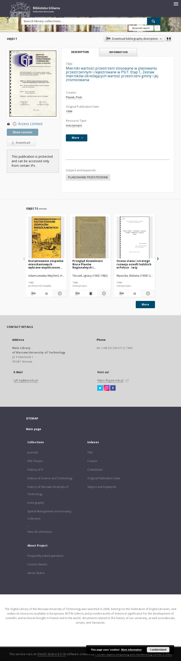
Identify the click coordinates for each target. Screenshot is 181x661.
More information (131, 649)
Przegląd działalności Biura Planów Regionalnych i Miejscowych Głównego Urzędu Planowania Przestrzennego (89, 264)
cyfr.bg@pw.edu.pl (26, 380)
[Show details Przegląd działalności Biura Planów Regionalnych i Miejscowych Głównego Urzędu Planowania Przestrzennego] (103, 293)
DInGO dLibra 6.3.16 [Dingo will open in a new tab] (52, 654)
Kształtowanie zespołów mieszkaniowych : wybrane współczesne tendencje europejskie (45, 264)
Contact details (37, 564)
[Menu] (176, 3)
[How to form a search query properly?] (157, 28)
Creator (92, 461)
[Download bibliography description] (33, 293)
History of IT (35, 470)
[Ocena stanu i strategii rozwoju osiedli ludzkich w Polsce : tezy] (134, 238)
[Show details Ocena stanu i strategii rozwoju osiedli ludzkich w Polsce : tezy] (147, 293)
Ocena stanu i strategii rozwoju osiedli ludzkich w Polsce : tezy (134, 264)
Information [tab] (118, 52)
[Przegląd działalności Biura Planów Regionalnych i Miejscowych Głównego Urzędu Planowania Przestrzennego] (90, 238)
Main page (33, 429)
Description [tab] (80, 52)
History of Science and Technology (49, 478)
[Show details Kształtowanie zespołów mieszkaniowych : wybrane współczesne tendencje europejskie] (59, 293)
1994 (69, 111)
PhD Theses (35, 461)
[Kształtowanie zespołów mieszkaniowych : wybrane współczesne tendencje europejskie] (46, 238)
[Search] (153, 21)
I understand (158, 649)
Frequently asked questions (45, 556)
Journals (32, 452)
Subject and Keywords (101, 487)
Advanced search (141, 28)
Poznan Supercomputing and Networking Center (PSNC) (133, 654)
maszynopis (74, 125)
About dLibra (36, 573)
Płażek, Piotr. (74, 97)
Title (90, 452)
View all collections (39, 532)
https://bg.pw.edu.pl (110, 380)
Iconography (35, 503)
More (145, 304)
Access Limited (24, 123)
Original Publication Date (103, 478)
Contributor (95, 470)
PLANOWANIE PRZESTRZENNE (88, 177)
